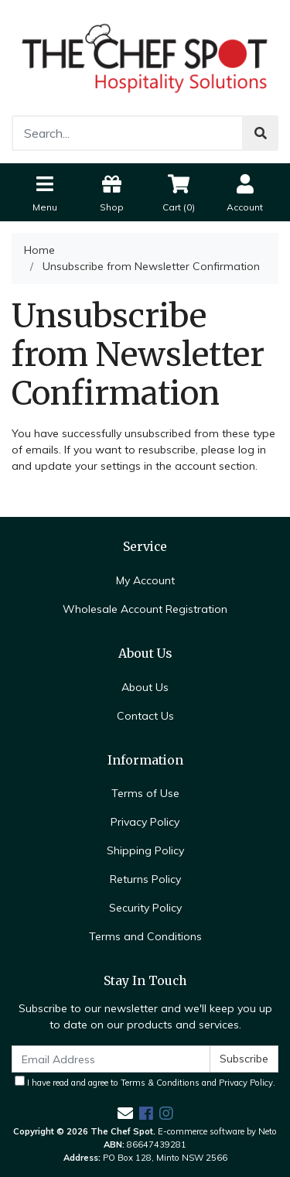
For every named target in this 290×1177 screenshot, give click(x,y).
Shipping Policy (145, 850)
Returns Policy (145, 879)
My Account (145, 580)
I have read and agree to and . (145, 1082)
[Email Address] (111, 1059)
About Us (145, 687)
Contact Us (145, 716)
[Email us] (125, 1113)
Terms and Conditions (145, 936)
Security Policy (145, 908)
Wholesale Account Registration (145, 609)
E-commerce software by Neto (217, 1131)
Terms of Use (145, 793)
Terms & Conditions (160, 1082)
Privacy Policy (145, 822)
